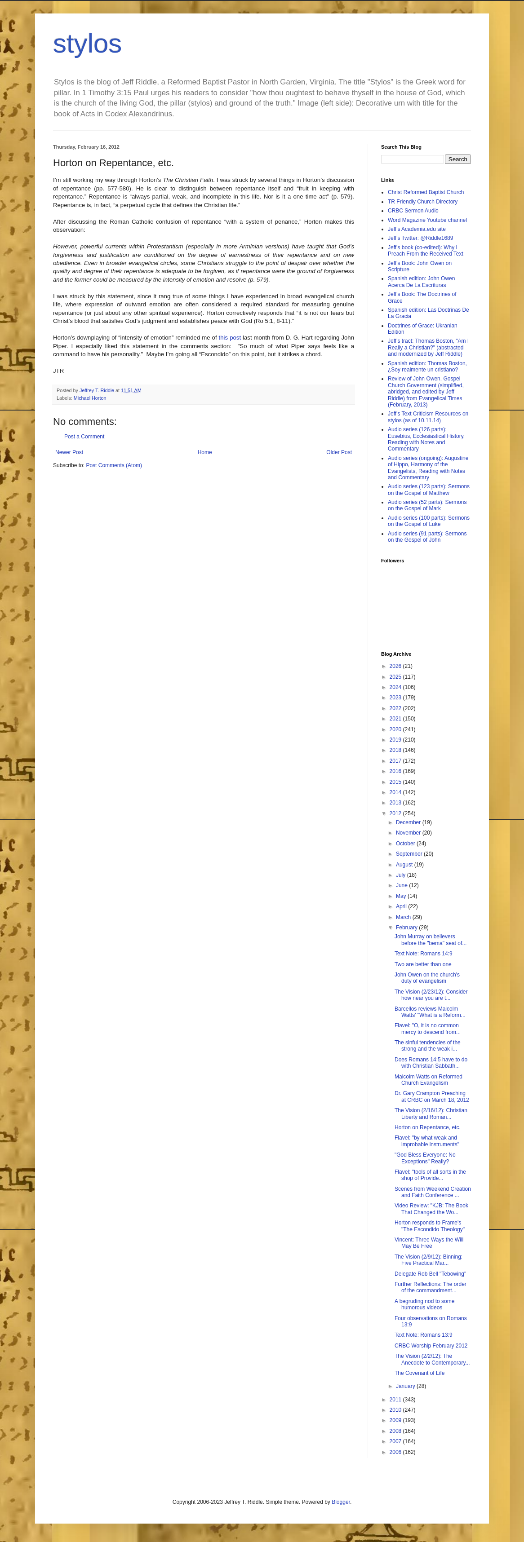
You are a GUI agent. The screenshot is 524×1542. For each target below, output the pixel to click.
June (402, 885)
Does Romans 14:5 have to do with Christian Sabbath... (431, 1062)
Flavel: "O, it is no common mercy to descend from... (428, 1028)
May (402, 896)
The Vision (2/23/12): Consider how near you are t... (431, 995)
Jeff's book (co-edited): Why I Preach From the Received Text (425, 250)
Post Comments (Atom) (114, 465)
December (409, 822)
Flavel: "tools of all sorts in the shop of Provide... (430, 1175)
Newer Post (69, 452)
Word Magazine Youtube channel (427, 220)
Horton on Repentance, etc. (428, 1127)
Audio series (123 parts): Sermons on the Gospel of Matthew (429, 489)
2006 (396, 1452)
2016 (396, 771)
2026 (396, 666)
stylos (87, 43)
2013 (396, 803)
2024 (396, 687)
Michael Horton (90, 398)
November (409, 833)
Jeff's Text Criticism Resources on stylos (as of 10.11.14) (428, 417)
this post (230, 337)
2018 (396, 750)
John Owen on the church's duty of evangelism (427, 978)
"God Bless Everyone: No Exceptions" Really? (425, 1158)
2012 (396, 813)
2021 (396, 719)
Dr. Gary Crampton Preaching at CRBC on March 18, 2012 (432, 1096)
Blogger (341, 1502)
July (401, 875)
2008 (396, 1431)
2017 (396, 761)
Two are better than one (423, 964)
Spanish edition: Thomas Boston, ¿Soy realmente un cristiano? (427, 366)
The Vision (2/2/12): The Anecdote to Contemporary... (432, 1359)
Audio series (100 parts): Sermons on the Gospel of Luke (429, 521)
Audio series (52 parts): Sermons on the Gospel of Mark (427, 505)
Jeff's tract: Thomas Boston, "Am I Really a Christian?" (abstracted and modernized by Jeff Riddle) (428, 347)
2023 (396, 697)
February (407, 927)
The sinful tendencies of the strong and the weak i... (428, 1045)
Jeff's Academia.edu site (417, 229)
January (406, 1386)
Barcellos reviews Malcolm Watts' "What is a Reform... (430, 1012)
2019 (396, 740)
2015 (396, 782)
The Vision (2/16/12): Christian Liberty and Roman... (431, 1113)
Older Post (339, 452)
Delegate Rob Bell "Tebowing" (430, 1274)
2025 (396, 677)
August (405, 865)
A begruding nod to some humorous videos (424, 1304)
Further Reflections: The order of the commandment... (430, 1287)
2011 (396, 1399)
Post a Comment (84, 436)
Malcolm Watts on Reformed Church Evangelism (428, 1080)
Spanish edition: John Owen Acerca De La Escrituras (421, 281)
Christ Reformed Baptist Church (426, 192)
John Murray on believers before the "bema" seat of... (430, 939)
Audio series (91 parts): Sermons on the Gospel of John (427, 536)
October (406, 843)
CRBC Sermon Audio (413, 211)
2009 (396, 1420)
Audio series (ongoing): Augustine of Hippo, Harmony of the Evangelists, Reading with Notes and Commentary (428, 468)
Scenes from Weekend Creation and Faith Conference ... (433, 1192)
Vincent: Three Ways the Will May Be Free (429, 1243)
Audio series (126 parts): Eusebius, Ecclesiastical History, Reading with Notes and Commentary (426, 439)
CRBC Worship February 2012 (431, 1346)
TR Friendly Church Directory (422, 202)
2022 (396, 708)
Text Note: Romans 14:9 (424, 953)
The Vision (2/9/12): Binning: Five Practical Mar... (428, 1260)
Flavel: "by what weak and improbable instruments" (427, 1141)
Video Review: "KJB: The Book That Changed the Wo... (431, 1208)
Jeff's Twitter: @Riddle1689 (420, 238)
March (404, 917)
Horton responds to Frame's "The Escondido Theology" (430, 1225)
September (410, 854)
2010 (396, 1410)
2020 (396, 729)
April (402, 906)
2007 (396, 1441)
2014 (396, 792)
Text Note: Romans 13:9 (424, 1335)
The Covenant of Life (419, 1373)
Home (205, 452)
